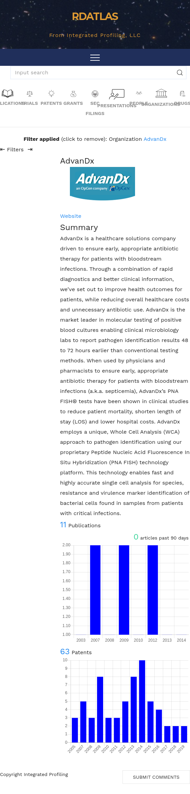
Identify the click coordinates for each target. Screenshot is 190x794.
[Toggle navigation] (95, 57)
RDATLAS (95, 16)
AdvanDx (155, 139)
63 (65, 651)
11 (63, 524)
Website (70, 216)
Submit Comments (156, 777)
